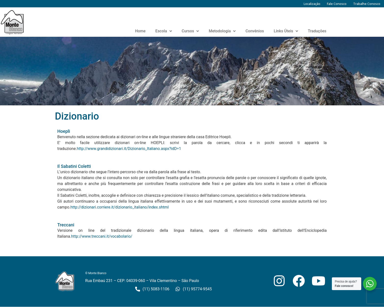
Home (140, 31)
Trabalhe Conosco (366, 3)
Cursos (190, 31)
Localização (312, 3)
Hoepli (63, 131)
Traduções (317, 31)
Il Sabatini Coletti (74, 166)
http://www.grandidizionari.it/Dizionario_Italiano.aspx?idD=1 (129, 148)
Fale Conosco (337, 3)
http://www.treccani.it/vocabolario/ (101, 236)
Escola (163, 31)
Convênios (254, 31)
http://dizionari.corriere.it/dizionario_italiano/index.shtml (119, 207)
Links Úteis (286, 31)
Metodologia (222, 31)
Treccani (65, 224)
